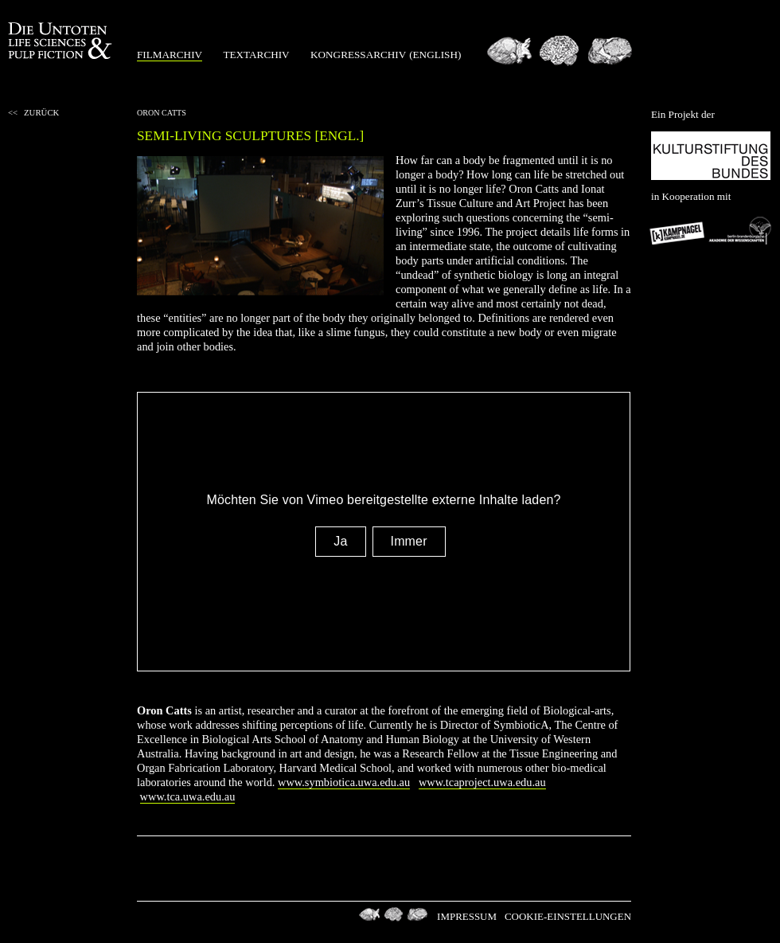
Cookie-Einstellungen (568, 916)
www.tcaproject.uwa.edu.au (482, 782)
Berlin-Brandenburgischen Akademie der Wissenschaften (740, 230)
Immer (409, 541)
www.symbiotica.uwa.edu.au (344, 782)
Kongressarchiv (358, 55)
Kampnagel (678, 230)
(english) (435, 55)
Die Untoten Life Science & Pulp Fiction (61, 41)
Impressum (467, 916)
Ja (340, 541)
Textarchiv (256, 55)
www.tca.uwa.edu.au (188, 796)
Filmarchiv (169, 55)
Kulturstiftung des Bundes (710, 155)
